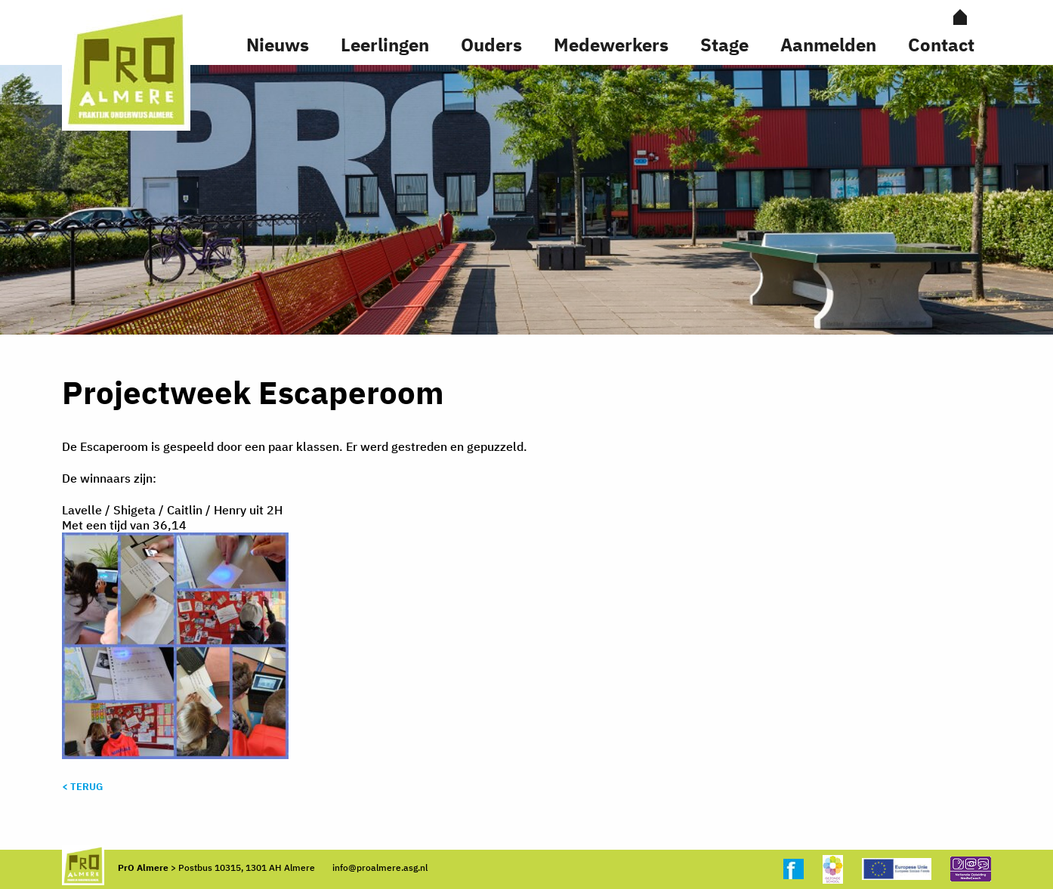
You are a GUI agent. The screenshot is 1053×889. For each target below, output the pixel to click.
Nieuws (277, 44)
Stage (724, 44)
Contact (941, 44)
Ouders (491, 44)
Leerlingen (385, 44)
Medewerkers (611, 44)
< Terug (82, 786)
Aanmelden (828, 44)
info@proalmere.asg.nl (380, 867)
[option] (526, 200)
